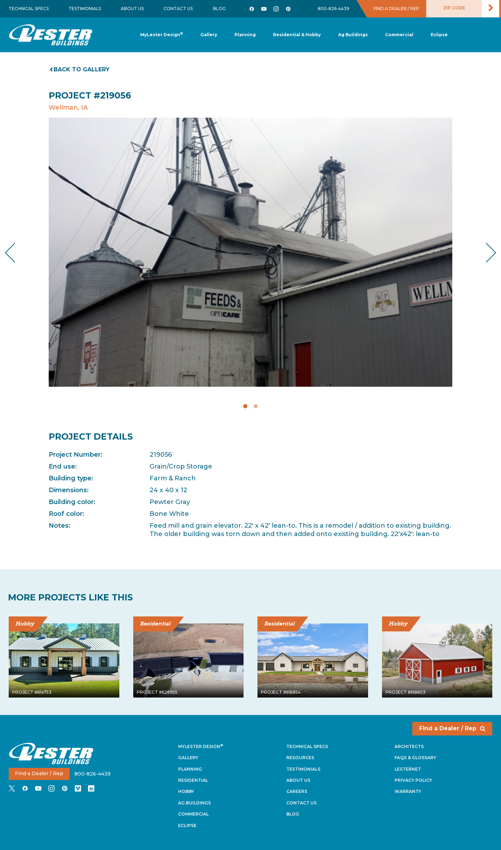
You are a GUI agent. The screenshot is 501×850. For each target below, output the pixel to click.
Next (485, 252)
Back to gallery (80, 69)
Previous (16, 252)
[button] (245, 35)
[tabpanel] (250, 252)
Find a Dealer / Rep (452, 728)
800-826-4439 (333, 8)
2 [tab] (256, 406)
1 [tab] (245, 406)
